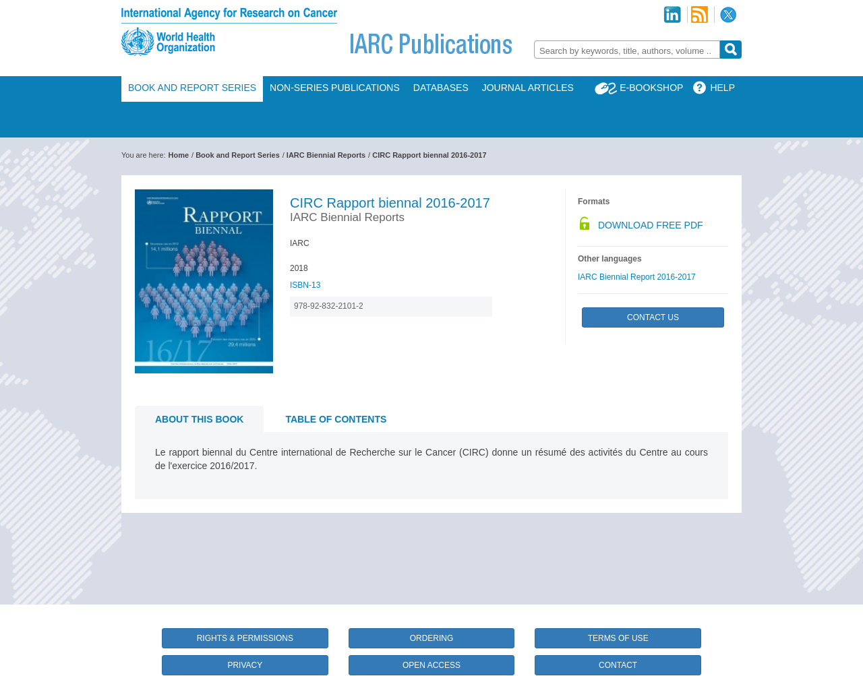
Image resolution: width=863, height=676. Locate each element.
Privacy (244, 665)
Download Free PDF (650, 225)
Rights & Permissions (245, 638)
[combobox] (627, 49)
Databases (441, 87)
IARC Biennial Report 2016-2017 (637, 277)
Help (722, 87)
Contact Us (653, 317)
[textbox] (627, 51)
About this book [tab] (199, 419)
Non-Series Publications (335, 87)
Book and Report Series (192, 87)
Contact (618, 665)
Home (179, 155)
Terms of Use (618, 638)
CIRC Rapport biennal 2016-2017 (429, 155)
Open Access (431, 665)
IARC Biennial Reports (326, 155)
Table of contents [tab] (335, 419)
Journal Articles (528, 87)
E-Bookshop (651, 87)
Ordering (432, 638)
